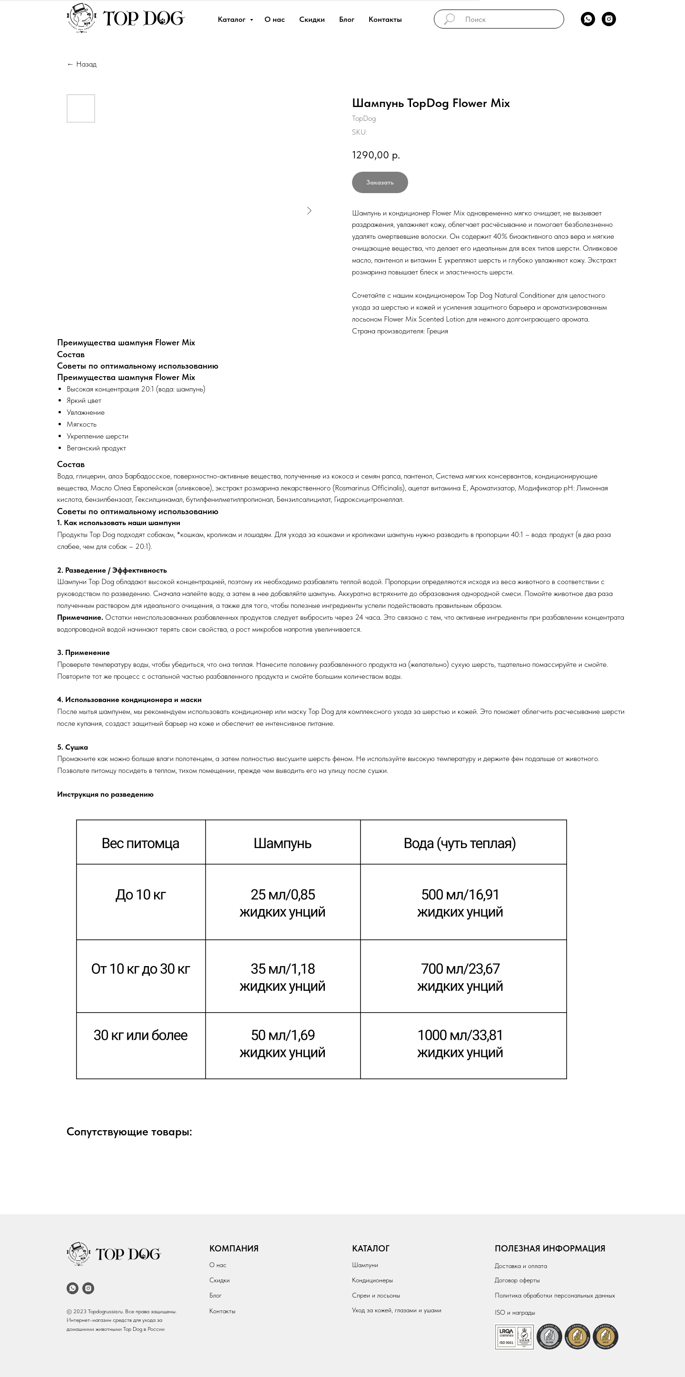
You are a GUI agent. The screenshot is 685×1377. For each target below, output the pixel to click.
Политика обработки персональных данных (555, 1295)
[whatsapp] (588, 19)
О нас (274, 19)
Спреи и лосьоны (376, 1295)
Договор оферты (517, 1280)
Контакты (385, 19)
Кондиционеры (372, 1280)
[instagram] (609, 19)
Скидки (312, 19)
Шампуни (365, 1265)
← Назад (82, 63)
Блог (346, 19)
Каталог (232, 19)
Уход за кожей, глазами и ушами (396, 1310)
